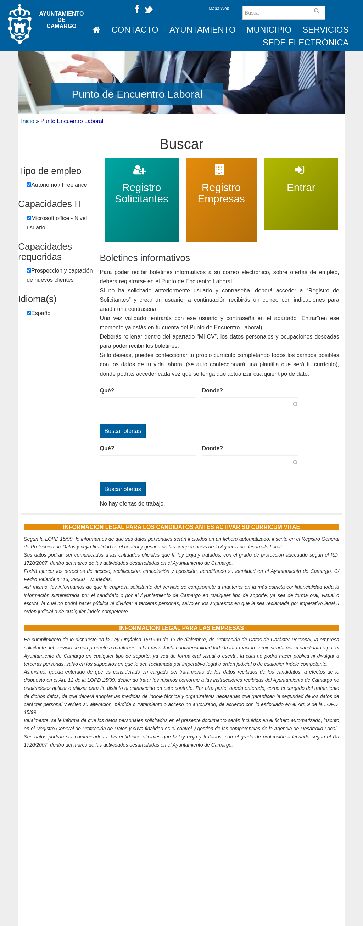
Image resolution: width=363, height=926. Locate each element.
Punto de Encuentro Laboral (137, 94)
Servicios (325, 29)
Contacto (134, 29)
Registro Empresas (221, 163)
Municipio (269, 29)
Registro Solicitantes (141, 163)
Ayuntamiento (202, 29)
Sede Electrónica (306, 42)
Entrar (301, 163)
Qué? (107, 390)
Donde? (212, 390)
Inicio (27, 121)
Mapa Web (219, 8)
